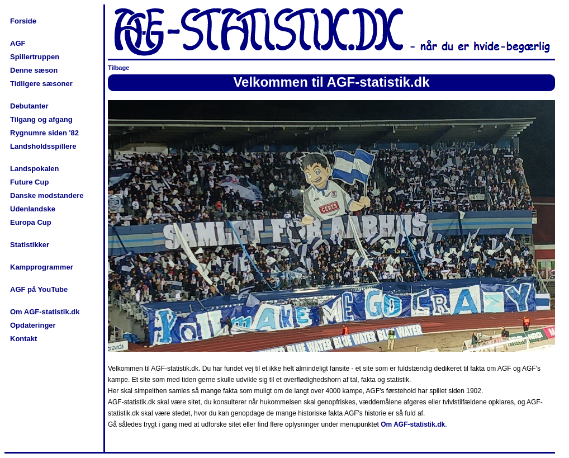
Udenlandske (32, 209)
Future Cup (29, 182)
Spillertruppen (34, 57)
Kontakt (23, 338)
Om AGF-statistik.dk (44, 312)
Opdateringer (33, 325)
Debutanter (29, 106)
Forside (23, 21)
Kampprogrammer (41, 267)
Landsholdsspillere (43, 146)
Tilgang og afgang (41, 119)
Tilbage (118, 67)
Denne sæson (34, 70)
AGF (17, 43)
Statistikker (29, 244)
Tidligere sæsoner (41, 83)
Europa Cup (30, 222)
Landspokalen (34, 168)
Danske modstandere (47, 195)
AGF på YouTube (39, 289)
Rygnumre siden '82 (44, 133)
